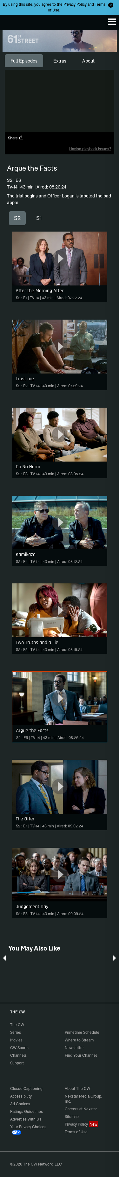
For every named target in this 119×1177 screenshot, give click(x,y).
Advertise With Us (25, 1119)
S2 (17, 218)
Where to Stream (79, 1040)
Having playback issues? (90, 148)
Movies (16, 1040)
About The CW (77, 1088)
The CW (11, 21)
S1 (39, 218)
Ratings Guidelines (26, 1111)
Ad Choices (20, 1103)
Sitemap (72, 1116)
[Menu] (112, 22)
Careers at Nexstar (81, 1109)
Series (15, 1032)
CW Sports (19, 1047)
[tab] (24, 61)
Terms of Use (76, 1131)
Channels (18, 1055)
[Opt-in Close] (110, 5)
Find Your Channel (81, 1055)
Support (17, 1063)
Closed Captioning (26, 1088)
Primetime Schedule (82, 1032)
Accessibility (21, 1096)
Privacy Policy (75, 4)
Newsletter (74, 1047)
